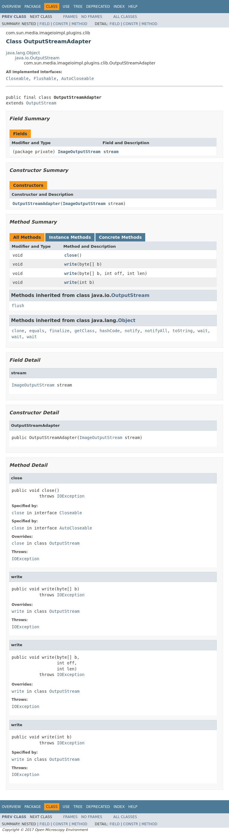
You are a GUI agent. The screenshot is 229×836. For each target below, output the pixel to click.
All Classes (125, 17)
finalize (59, 330)
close (70, 255)
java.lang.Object (23, 52)
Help (132, 6)
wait (203, 330)
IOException (71, 496)
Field (44, 24)
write (70, 264)
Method (79, 24)
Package (32, 6)
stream (111, 151)
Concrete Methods (120, 237)
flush (18, 305)
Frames (70, 17)
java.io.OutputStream (37, 58)
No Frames (91, 17)
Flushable (45, 78)
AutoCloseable (77, 78)
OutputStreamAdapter (36, 203)
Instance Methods (70, 237)
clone (18, 330)
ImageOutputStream (79, 151)
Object (127, 320)
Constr (60, 24)
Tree (78, 6)
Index (119, 6)
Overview (11, 6)
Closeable (17, 78)
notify (132, 330)
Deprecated (98, 6)
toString (183, 330)
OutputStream (41, 103)
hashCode (110, 330)
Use (66, 6)
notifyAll (156, 330)
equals (36, 330)
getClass (85, 330)
